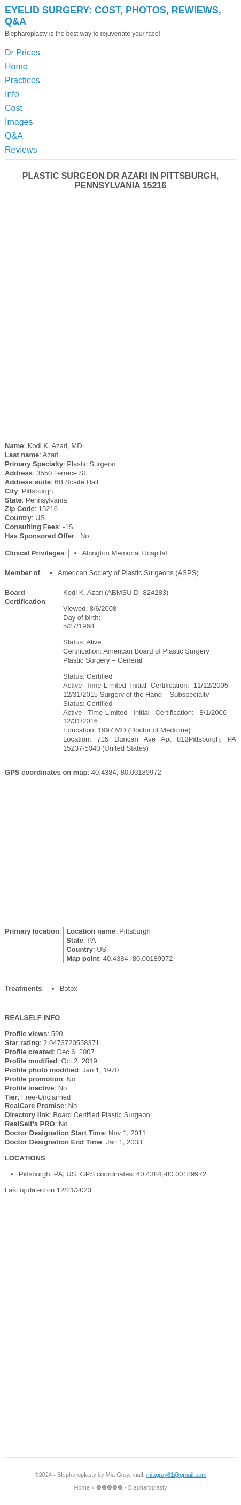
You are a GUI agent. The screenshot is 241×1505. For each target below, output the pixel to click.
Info (12, 94)
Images (19, 121)
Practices (22, 80)
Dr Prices (22, 52)
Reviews (21, 149)
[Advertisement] (187, 73)
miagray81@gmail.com (176, 1474)
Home (16, 66)
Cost (13, 108)
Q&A (14, 135)
